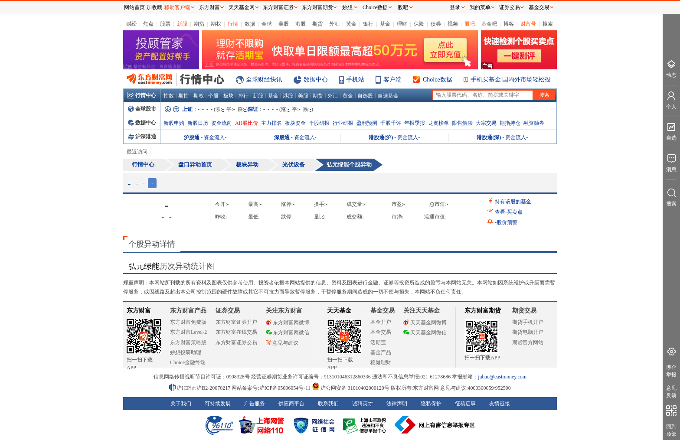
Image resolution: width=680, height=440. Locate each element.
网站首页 (134, 7)
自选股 (365, 96)
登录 (455, 7)
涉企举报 (671, 371)
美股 (283, 24)
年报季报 (414, 123)
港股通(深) (489, 137)
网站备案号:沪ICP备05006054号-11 (272, 388)
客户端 (392, 79)
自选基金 (388, 96)
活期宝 (378, 342)
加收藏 (154, 7)
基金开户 (380, 322)
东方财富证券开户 (236, 322)
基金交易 (380, 332)
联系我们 (328, 404)
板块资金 (295, 123)
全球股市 (142, 109)
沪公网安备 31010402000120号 (350, 388)
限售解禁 (462, 123)
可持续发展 (218, 404)
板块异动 (247, 164)
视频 (453, 24)
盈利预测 (366, 123)
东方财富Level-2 (188, 332)
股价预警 (506, 222)
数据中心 (316, 79)
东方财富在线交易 (236, 332)
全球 (267, 24)
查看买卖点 (509, 212)
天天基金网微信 (425, 332)
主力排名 (271, 123)
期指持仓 (510, 123)
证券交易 (509, 7)
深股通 (282, 137)
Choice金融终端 (188, 362)
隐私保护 (431, 404)
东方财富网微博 (287, 322)
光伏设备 (293, 164)
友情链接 (499, 404)
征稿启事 (465, 404)
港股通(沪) (381, 137)
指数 (168, 96)
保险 (419, 24)
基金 (385, 24)
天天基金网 (242, 7)
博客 (508, 24)
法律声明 (396, 404)
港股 (300, 24)
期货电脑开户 (527, 332)
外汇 (334, 24)
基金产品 (380, 352)
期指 (199, 24)
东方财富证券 (278, 7)
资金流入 (214, 137)
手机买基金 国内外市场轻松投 (511, 79)
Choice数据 (437, 79)
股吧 (469, 24)
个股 (213, 96)
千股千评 (390, 123)
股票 (165, 24)
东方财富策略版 (188, 342)
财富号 (528, 24)
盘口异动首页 (195, 164)
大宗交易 (486, 123)
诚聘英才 (362, 404)
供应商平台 (291, 404)
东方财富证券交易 (236, 342)
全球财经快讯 (264, 79)
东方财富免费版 (188, 322)
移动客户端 (177, 7)
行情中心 (142, 95)
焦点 (148, 24)
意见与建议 (282, 343)
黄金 (351, 24)
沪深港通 (142, 137)
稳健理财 (380, 362)
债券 (436, 24)
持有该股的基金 (513, 202)
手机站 (355, 79)
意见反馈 (671, 391)
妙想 (347, 7)
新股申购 (173, 123)
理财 (402, 24)
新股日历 (197, 123)
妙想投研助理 (185, 352)
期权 (216, 24)
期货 (317, 24)
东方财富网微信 (287, 332)
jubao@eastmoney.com (502, 377)
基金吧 (489, 24)
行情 (233, 24)
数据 (250, 24)
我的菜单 (480, 7)
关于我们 (180, 404)
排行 (243, 96)
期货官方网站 (527, 342)
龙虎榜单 (438, 123)
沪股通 (191, 137)
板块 (228, 96)
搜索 (548, 24)
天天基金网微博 (425, 322)
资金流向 (221, 123)
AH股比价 (246, 123)
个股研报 (319, 123)
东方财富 (139, 310)
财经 (131, 24)
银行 (368, 24)
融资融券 (533, 123)
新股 (182, 24)
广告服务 (254, 404)
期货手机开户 (527, 322)
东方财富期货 (482, 310)
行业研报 (343, 123)
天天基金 (339, 310)
